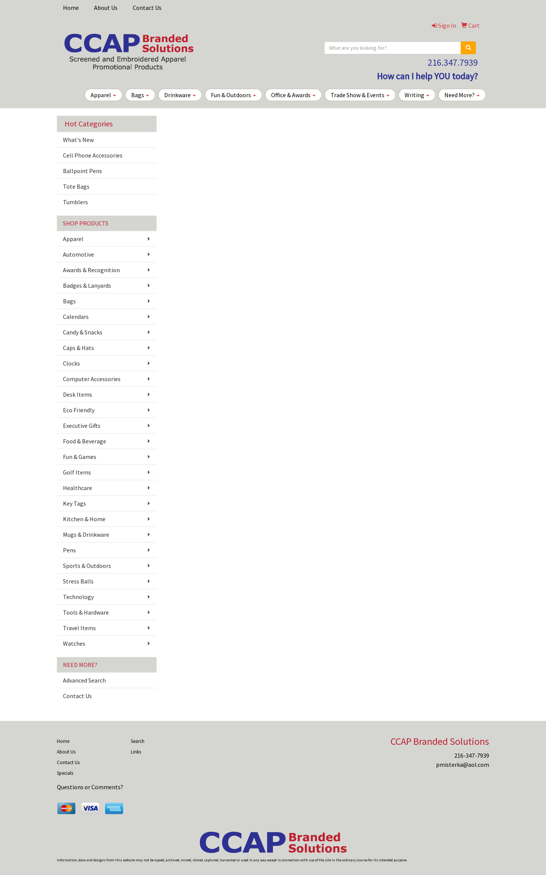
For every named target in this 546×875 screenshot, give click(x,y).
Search (137, 741)
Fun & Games (79, 456)
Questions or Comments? (90, 787)
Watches (74, 643)
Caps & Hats (78, 348)
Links (136, 752)
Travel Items (79, 628)
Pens (69, 550)
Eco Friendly (78, 410)
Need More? (462, 95)
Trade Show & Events (360, 95)
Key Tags (74, 503)
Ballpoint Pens (82, 171)
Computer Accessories (92, 379)
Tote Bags (76, 186)
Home (71, 7)
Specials (65, 773)
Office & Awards (293, 95)
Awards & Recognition (91, 270)
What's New (78, 139)
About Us (106, 7)
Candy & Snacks (82, 332)
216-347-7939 (471, 755)
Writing (417, 95)
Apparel (103, 95)
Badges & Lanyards (87, 285)
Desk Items (77, 394)
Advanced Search (84, 680)
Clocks (71, 363)
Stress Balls (78, 581)
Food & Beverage (84, 441)
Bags (140, 95)
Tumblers (75, 202)
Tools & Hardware (86, 612)
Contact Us (147, 7)
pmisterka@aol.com (462, 764)
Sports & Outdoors (87, 565)
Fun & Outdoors (233, 95)
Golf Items (77, 472)
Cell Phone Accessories (92, 155)
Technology (78, 597)
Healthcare (77, 488)
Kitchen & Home (84, 519)
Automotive (78, 254)
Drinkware (180, 95)
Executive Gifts (81, 425)
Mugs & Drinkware (86, 534)
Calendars (76, 316)
